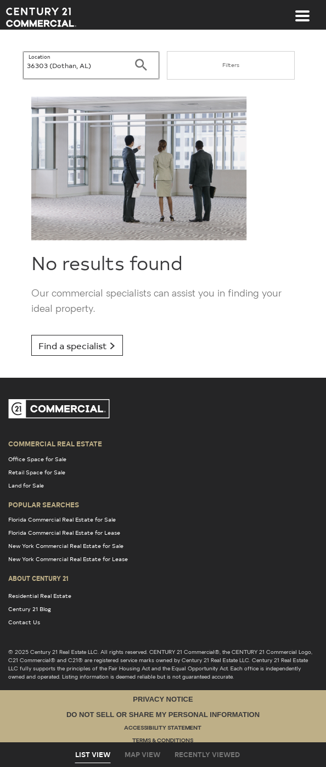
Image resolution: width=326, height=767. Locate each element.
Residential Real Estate (39, 596)
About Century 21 (38, 578)
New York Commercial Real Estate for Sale (65, 546)
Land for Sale (26, 485)
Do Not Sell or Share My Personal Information (163, 714)
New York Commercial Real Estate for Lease (68, 559)
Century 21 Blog (29, 609)
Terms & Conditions (162, 741)
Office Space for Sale (37, 459)
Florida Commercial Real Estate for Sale (62, 519)
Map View (142, 754)
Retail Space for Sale (36, 472)
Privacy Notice (163, 699)
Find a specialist (77, 345)
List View (92, 754)
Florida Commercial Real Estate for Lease (64, 532)
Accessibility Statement (162, 728)
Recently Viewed (207, 754)
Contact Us (24, 622)
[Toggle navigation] (302, 10)
